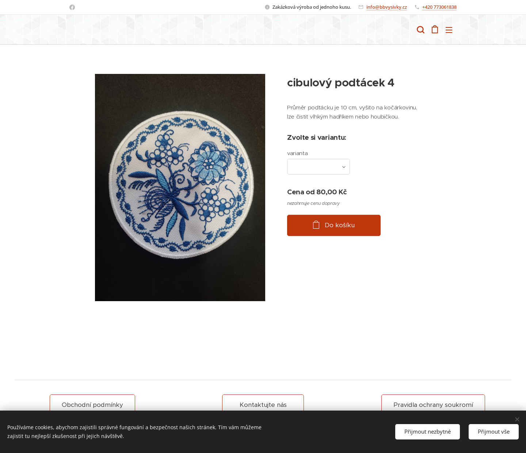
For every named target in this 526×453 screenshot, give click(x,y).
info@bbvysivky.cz (386, 7)
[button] (420, 29)
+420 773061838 (439, 7)
